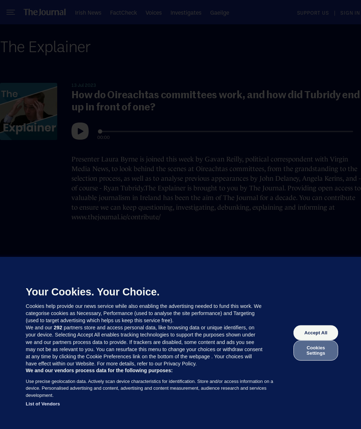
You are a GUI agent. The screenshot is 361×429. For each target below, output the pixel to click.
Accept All (315, 332)
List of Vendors (43, 403)
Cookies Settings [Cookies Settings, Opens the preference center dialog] (316, 350)
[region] (180, 343)
